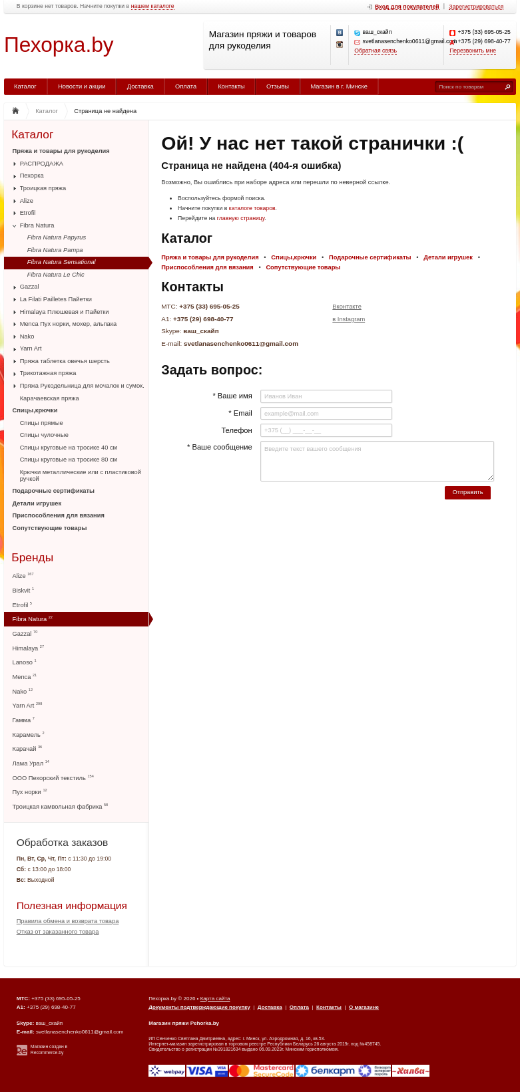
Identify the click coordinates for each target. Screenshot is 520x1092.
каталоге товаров (252, 208)
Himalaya (29, 648)
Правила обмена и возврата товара (68, 921)
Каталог (25, 86)
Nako (27, 336)
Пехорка (32, 175)
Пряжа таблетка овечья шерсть (65, 361)
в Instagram (348, 319)
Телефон (236, 430)
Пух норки (30, 791)
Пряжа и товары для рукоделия (61, 151)
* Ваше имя (232, 396)
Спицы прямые (41, 423)
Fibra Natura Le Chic (56, 274)
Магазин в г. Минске (338, 86)
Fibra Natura (37, 225)
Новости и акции (81, 86)
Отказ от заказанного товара (58, 931)
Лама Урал (31, 763)
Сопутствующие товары (50, 528)
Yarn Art (31, 348)
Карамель (29, 734)
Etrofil (28, 212)
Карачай (28, 748)
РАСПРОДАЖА (41, 163)
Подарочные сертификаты (54, 490)
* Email (240, 413)
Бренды (32, 557)
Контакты (231, 86)
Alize (26, 201)
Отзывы (277, 86)
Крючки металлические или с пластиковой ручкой (80, 475)
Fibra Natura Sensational (61, 262)
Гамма (24, 720)
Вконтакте (347, 306)
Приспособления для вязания (59, 515)
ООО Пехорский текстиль (53, 777)
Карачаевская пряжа (49, 398)
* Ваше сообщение (219, 447)
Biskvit (24, 590)
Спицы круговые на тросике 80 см (68, 459)
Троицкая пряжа (43, 188)
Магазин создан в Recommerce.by (49, 1049)
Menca (25, 676)
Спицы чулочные (44, 435)
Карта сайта (215, 999)
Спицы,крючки (35, 410)
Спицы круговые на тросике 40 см (68, 447)
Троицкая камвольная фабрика (61, 806)
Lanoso (25, 662)
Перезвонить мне (472, 51)
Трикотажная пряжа (48, 373)
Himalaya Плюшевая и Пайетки (64, 312)
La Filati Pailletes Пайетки (56, 299)
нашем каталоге (152, 6)
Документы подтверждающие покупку (199, 1007)
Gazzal (29, 286)
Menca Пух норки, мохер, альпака (68, 324)
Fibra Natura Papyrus (56, 237)
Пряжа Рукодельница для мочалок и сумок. (82, 385)
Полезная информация (72, 905)
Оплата (185, 86)
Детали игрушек (37, 503)
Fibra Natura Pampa (55, 250)
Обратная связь (375, 51)
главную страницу (241, 218)
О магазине (364, 1007)
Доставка (140, 86)
